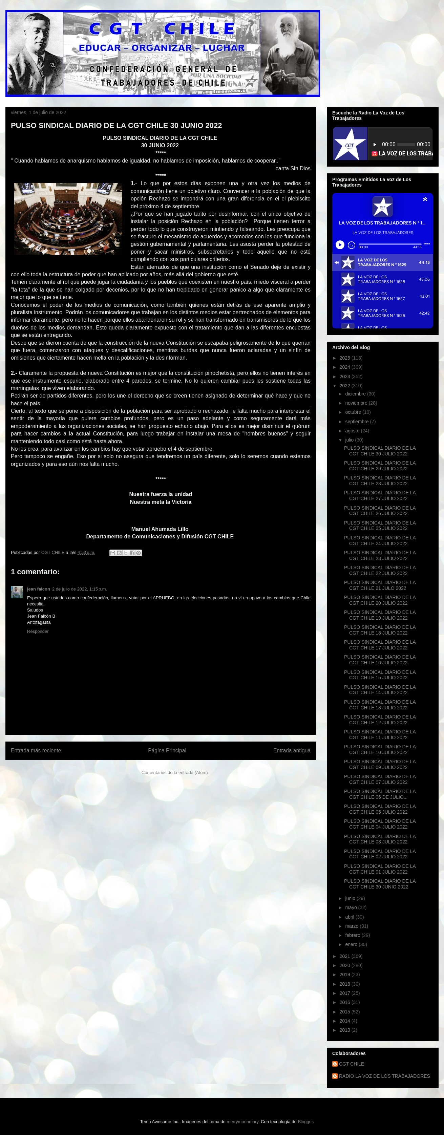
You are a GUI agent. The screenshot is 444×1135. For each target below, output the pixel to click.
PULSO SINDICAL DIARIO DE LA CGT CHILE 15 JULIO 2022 (380, 675)
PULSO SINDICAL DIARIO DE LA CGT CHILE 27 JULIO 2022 (380, 495)
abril (350, 917)
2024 (346, 367)
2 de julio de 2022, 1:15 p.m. (79, 589)
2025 (346, 358)
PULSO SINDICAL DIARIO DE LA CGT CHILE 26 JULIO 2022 (380, 510)
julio (350, 440)
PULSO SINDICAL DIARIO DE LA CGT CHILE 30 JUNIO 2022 (380, 884)
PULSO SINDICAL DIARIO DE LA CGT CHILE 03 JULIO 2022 (380, 839)
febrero (353, 935)
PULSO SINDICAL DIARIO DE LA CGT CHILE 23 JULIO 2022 (380, 555)
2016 (346, 1002)
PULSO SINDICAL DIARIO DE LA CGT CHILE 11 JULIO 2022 (380, 734)
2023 (346, 376)
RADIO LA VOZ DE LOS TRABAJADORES (384, 1076)
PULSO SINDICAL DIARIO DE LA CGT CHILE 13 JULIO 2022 (380, 704)
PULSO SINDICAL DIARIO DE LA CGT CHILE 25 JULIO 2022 (380, 525)
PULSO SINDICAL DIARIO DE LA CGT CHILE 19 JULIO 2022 (380, 615)
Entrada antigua (292, 750)
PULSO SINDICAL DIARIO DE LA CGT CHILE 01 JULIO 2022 (380, 869)
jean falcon (38, 589)
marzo (352, 926)
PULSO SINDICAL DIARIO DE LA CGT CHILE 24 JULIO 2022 (380, 540)
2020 (346, 965)
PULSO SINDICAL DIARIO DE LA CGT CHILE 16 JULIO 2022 (380, 659)
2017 (346, 993)
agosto (353, 430)
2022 (346, 385)
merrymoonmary (242, 1121)
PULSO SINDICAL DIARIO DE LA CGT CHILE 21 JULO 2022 (380, 585)
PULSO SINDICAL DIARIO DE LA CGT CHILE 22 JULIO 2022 (380, 570)
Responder (38, 631)
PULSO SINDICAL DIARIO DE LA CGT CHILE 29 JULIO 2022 (380, 465)
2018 (346, 984)
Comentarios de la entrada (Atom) (175, 772)
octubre (353, 412)
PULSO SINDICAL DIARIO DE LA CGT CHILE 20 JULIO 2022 (380, 600)
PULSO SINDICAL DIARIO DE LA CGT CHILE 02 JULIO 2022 (380, 854)
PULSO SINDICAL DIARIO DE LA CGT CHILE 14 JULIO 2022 (380, 689)
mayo (351, 907)
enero (352, 944)
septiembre (357, 421)
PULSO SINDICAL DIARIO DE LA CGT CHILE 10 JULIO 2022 (380, 749)
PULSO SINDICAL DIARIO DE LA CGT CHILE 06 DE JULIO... (380, 794)
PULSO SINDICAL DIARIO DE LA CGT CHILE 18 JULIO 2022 (380, 630)
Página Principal (167, 750)
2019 (346, 974)
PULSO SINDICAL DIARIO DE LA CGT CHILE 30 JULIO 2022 (380, 450)
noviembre (356, 403)
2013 (346, 1030)
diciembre (356, 394)
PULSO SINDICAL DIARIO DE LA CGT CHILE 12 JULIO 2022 (380, 719)
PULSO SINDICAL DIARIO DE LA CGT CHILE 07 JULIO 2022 (380, 779)
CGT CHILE (351, 1064)
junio (350, 898)
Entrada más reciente (36, 750)
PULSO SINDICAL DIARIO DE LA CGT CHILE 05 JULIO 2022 (380, 809)
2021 (346, 956)
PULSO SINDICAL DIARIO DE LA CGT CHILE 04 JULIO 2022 (380, 824)
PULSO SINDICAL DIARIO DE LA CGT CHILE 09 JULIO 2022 (380, 764)
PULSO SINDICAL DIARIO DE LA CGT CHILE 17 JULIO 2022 (380, 644)
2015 (346, 1011)
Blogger (305, 1121)
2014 (346, 1021)
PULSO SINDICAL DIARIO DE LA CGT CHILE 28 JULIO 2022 (380, 480)
